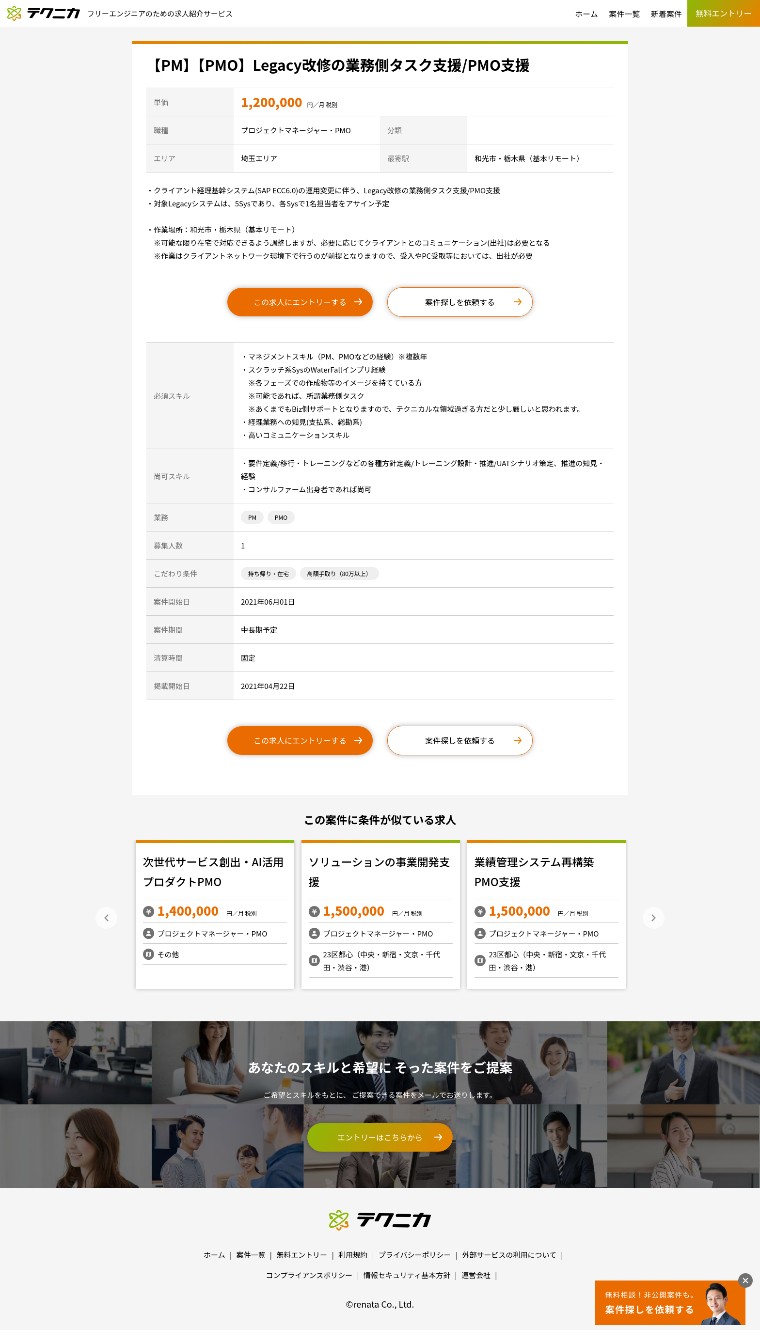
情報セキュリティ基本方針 (407, 1275)
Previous (106, 918)
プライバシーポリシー (415, 1254)
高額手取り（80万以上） (339, 573)
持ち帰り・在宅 (268, 573)
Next (654, 918)
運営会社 (476, 1275)
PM (252, 517)
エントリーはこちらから (380, 1137)
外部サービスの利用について (509, 1254)
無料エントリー (301, 1254)
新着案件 (666, 13)
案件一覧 (624, 13)
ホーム (586, 13)
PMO (281, 517)
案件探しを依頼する (460, 302)
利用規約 (352, 1254)
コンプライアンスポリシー (309, 1275)
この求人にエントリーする (300, 302)
